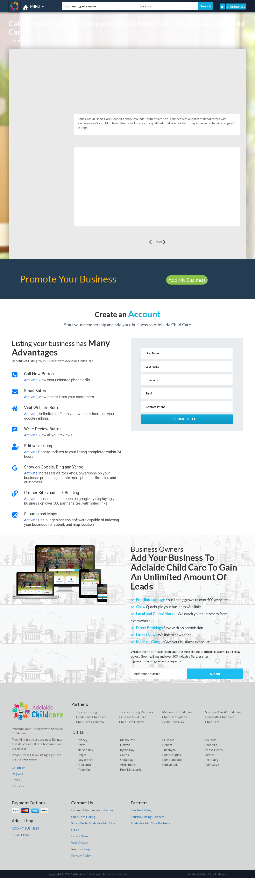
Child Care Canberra (90, 722)
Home (16, 40)
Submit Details (187, 419)
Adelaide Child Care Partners (150, 823)
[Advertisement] (127, 79)
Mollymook (170, 764)
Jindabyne (169, 750)
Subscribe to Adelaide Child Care (93, 823)
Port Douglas (171, 755)
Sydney (82, 740)
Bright (82, 755)
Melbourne (127, 740)
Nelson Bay (85, 750)
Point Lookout (172, 759)
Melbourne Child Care (177, 712)
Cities (16, 780)
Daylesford (85, 759)
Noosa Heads (213, 750)
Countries (18, 768)
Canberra (210, 745)
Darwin (125, 745)
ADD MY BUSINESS (25, 828)
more (161, 242)
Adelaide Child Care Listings (207, 874)
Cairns (124, 755)
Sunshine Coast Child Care (223, 712)
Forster (209, 755)
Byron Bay (127, 750)
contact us (106, 810)
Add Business (236, 6)
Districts (18, 786)
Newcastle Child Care (219, 717)
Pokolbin (84, 769)
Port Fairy (211, 759)
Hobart (167, 745)
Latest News (79, 836)
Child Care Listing (83, 817)
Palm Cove (211, 764)
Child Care (212, 722)
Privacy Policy (81, 855)
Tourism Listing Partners (136, 712)
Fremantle (85, 764)
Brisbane (168, 740)
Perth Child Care (173, 722)
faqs (87, 849)
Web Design (79, 842)
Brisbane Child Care (132, 717)
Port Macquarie (131, 769)
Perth (81, 745)
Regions (17, 774)
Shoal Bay (127, 759)
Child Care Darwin (131, 722)
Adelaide (210, 740)
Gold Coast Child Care (91, 717)
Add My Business (186, 280)
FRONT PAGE (21, 835)
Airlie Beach (128, 764)
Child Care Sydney (174, 717)
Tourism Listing (86, 712)
